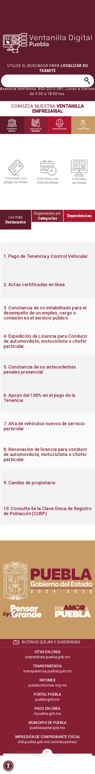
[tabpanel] (47, 383)
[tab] (16, 220)
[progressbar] (47, 43)
